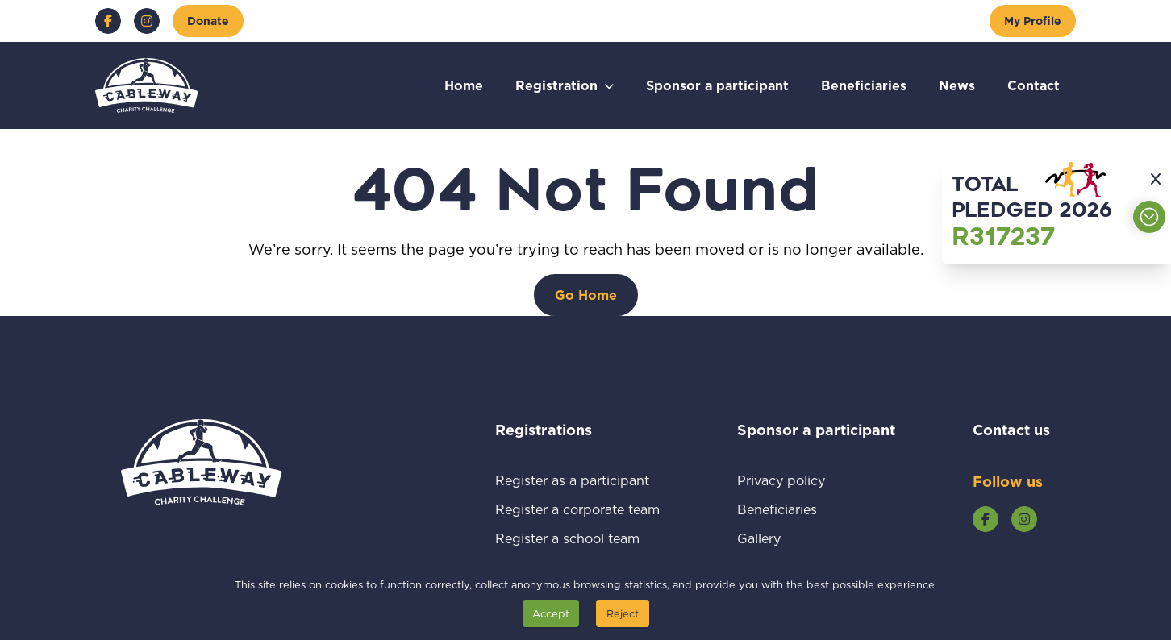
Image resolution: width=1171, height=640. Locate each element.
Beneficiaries (863, 85)
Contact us (1011, 429)
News (957, 85)
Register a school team (577, 538)
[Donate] (208, 21)
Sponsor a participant (717, 85)
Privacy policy (800, 480)
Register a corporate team (577, 509)
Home (463, 85)
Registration (556, 85)
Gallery (778, 538)
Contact (1033, 85)
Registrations (565, 429)
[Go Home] (586, 295)
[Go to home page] (146, 85)
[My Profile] (1033, 21)
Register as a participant (577, 480)
